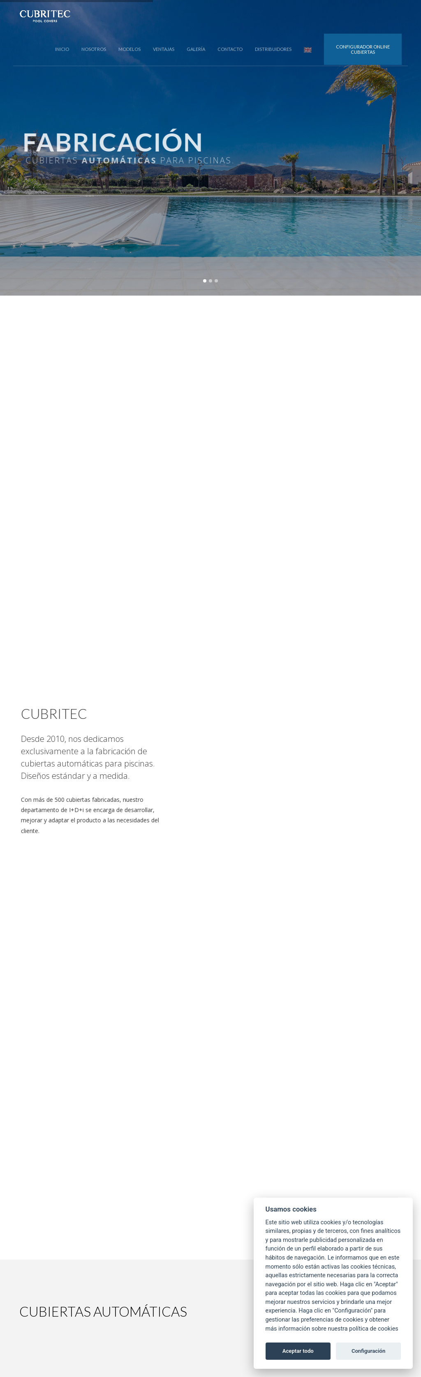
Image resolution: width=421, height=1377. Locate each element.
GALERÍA (196, 49)
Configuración (368, 1351)
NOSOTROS (93, 49)
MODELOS (129, 49)
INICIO (62, 49)
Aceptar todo (298, 1351)
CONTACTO (230, 49)
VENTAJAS (163, 49)
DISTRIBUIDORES (273, 49)
